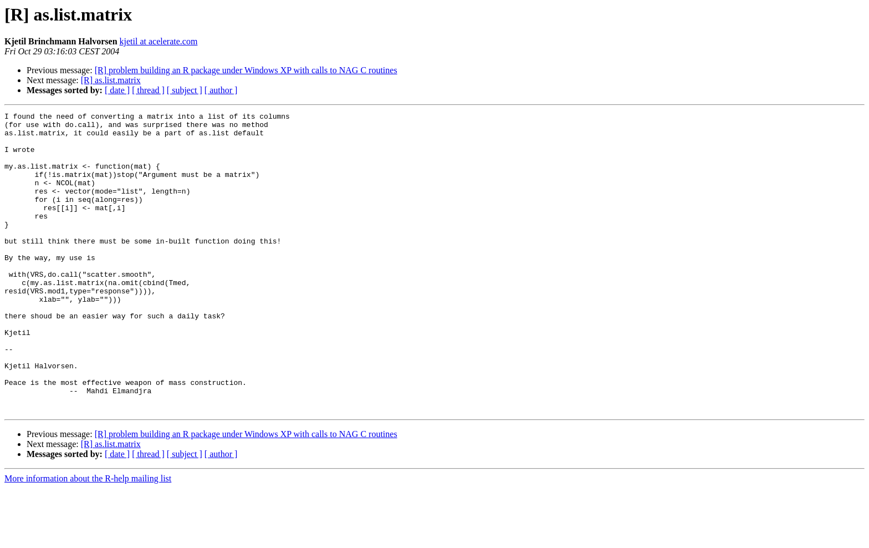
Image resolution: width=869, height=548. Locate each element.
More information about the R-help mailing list (87, 538)
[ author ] (221, 90)
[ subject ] (184, 90)
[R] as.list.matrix (111, 80)
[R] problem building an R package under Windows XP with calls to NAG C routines (246, 70)
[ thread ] (148, 90)
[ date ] (117, 90)
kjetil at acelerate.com (159, 41)
